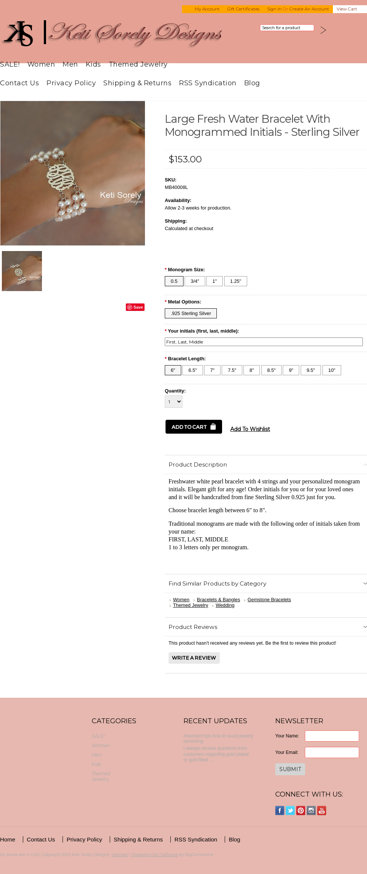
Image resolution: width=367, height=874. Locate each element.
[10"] (332, 370)
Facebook (280, 810)
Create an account (309, 9)
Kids (93, 64)
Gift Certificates (243, 9)
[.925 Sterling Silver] (191, 313)
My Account (207, 9)
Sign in (274, 9)
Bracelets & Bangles (218, 599)
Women (41, 64)
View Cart (347, 9)
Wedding (225, 605)
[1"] (214, 281)
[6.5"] (192, 370)
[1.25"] (235, 281)
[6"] (173, 370)
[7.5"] (232, 370)
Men (70, 64)
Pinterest (301, 810)
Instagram (311, 810)
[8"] (251, 370)
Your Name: (287, 736)
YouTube (322, 810)
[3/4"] (195, 281)
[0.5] (174, 281)
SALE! (10, 64)
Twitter (290, 810)
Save (138, 307)
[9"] (291, 370)
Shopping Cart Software (154, 854)
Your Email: (286, 752)
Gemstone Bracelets (269, 599)
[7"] (212, 370)
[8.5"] (271, 370)
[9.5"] (311, 370)
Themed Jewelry (138, 64)
